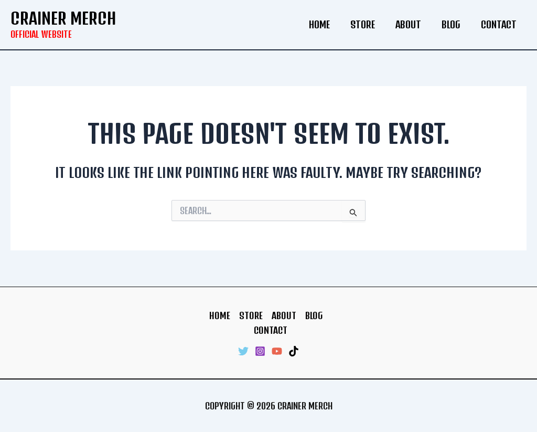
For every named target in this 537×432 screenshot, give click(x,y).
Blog (453, 24)
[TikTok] (293, 351)
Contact (499, 24)
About (412, 24)
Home (326, 24)
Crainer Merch (63, 18)
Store (368, 24)
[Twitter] (243, 351)
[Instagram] (260, 351)
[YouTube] (277, 351)
